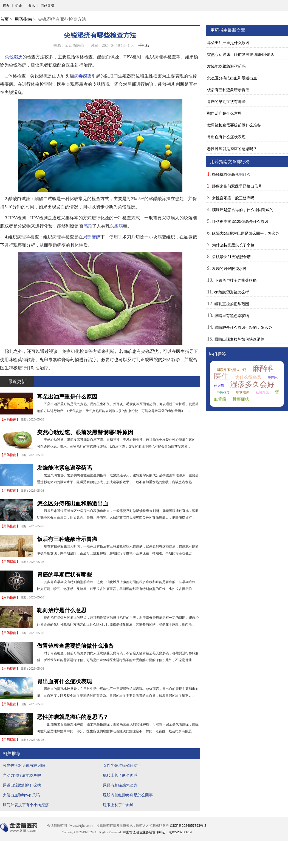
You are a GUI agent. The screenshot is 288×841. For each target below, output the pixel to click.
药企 (18, 5)
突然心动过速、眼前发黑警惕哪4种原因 (85, 432)
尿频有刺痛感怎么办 (120, 785)
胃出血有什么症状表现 (64, 681)
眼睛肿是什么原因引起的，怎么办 (243, 327)
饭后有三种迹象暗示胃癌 (67, 539)
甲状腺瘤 (242, 392)
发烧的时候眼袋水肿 (229, 268)
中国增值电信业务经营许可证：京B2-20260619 (157, 832)
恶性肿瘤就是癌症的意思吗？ (72, 717)
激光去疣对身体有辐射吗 (24, 765)
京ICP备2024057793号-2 (188, 826)
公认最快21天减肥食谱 (231, 257)
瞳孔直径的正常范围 (231, 304)
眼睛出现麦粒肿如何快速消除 (239, 339)
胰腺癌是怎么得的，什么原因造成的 (242, 210)
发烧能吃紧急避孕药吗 (64, 468)
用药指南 (23, 19)
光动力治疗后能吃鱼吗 (22, 775)
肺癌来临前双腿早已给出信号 (237, 186)
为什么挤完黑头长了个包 (233, 245)
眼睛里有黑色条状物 (231, 315)
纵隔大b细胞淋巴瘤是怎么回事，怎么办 (245, 233)
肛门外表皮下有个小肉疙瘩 (26, 805)
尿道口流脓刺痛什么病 (22, 785)
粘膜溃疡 (262, 392)
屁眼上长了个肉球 (118, 805)
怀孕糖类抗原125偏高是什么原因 (240, 221)
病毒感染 (83, 76)
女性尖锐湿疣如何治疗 (122, 765)
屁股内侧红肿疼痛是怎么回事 (128, 795)
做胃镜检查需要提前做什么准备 (75, 646)
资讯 (31, 5)
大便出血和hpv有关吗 (21, 795)
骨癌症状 (241, 399)
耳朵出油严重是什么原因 (67, 397)
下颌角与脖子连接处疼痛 (235, 280)
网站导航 (47, 5)
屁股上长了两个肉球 (120, 775)
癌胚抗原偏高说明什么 (231, 174)
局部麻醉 (91, 237)
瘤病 (118, 226)
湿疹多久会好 (252, 384)
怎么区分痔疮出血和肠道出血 (72, 503)
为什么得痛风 (248, 377)
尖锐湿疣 (13, 56)
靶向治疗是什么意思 (61, 610)
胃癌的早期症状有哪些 (64, 575)
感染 (87, 226)
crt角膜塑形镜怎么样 (231, 292)
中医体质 (223, 392)
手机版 (144, 45)
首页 (6, 5)
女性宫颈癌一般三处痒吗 (233, 198)
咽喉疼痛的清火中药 (231, 370)
